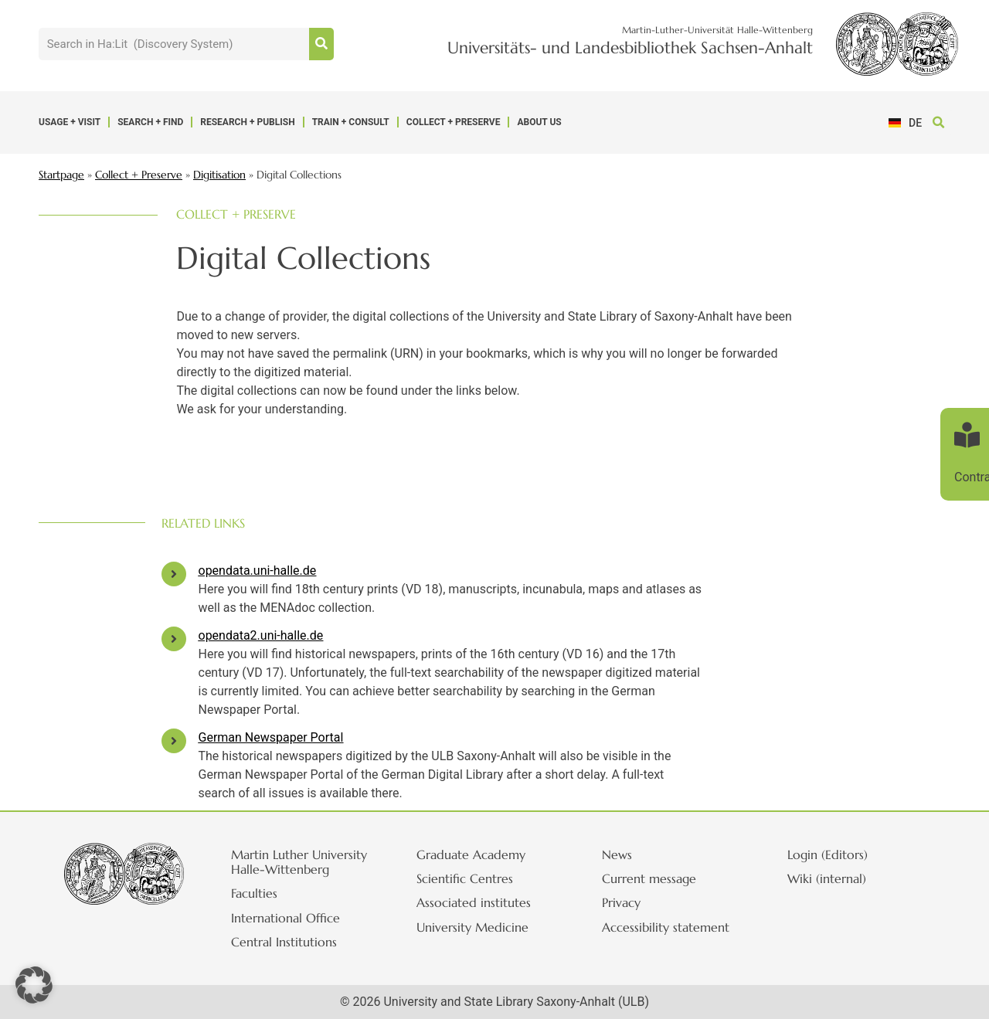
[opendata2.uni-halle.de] (174, 639)
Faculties (263, 893)
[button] (939, 122)
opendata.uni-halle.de (258, 570)
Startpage (61, 175)
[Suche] (321, 44)
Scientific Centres (473, 878)
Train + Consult (350, 122)
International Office (294, 918)
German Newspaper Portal (271, 737)
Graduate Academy (479, 854)
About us (539, 122)
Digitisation (219, 175)
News (625, 854)
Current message (657, 878)
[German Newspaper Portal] (174, 741)
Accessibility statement (674, 927)
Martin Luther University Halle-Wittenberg (308, 862)
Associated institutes (482, 902)
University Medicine (481, 927)
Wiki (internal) (835, 878)
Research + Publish (247, 122)
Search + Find (150, 122)
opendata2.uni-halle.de (261, 635)
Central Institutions (292, 941)
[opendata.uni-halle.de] (174, 574)
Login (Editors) (836, 854)
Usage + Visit (69, 122)
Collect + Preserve (453, 122)
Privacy (629, 902)
